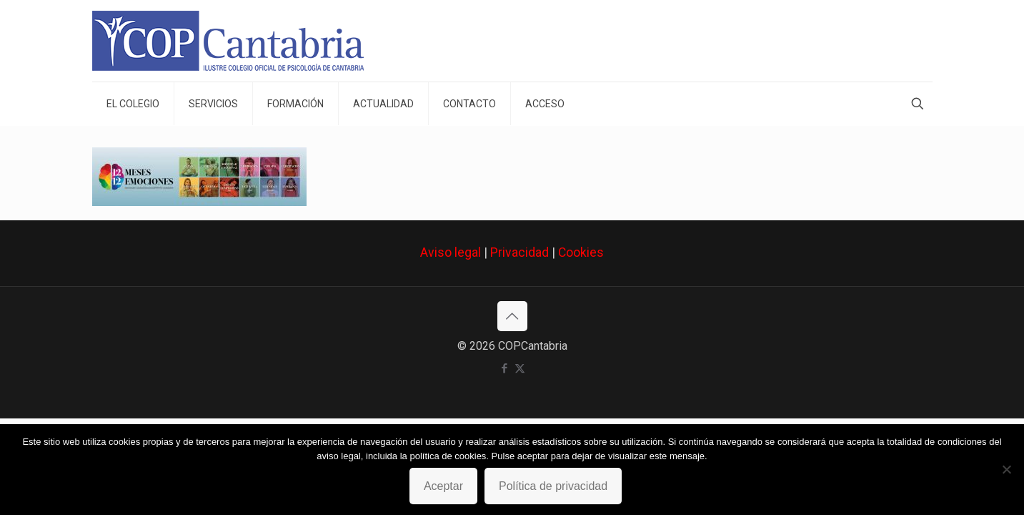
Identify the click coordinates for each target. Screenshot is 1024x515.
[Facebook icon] (504, 368)
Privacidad (519, 252)
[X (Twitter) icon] (520, 368)
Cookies (581, 252)
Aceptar (443, 486)
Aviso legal (450, 252)
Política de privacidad (553, 486)
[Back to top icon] (512, 316)
